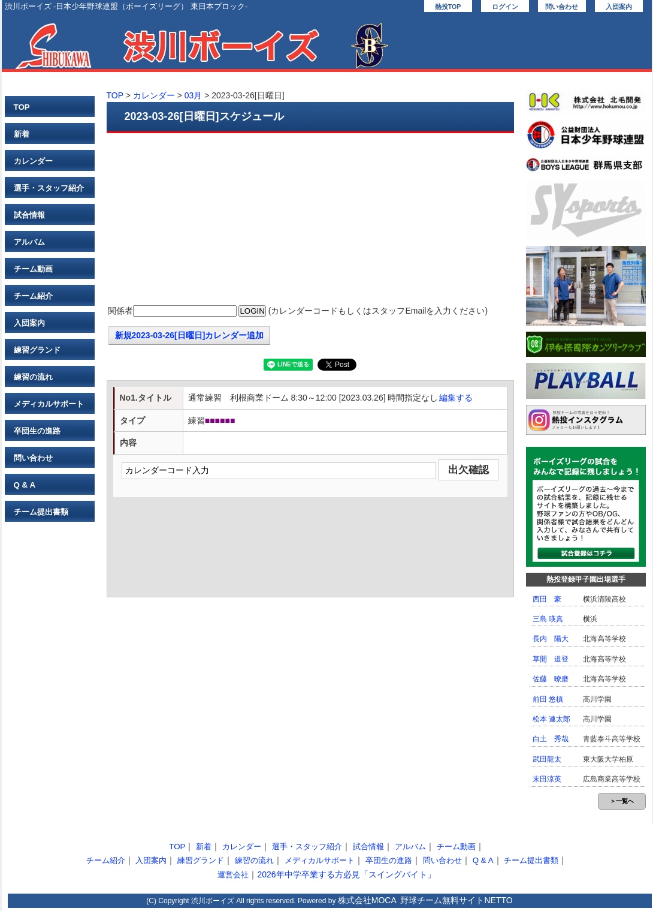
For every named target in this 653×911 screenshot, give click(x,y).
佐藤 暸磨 (551, 679)
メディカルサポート (49, 403)
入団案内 (619, 6)
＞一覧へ (622, 801)
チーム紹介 (33, 295)
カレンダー (33, 161)
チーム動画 (33, 268)
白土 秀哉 (551, 739)
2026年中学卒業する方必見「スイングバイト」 (346, 874)
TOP (22, 107)
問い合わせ (561, 6)
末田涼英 (547, 779)
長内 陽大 (551, 639)
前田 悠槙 (548, 699)
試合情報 (29, 215)
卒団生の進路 (37, 430)
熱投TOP (448, 6)
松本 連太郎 (551, 719)
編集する (456, 397)
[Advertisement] (310, 220)
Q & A (25, 484)
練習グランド (37, 349)
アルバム (29, 241)
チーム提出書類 (41, 511)
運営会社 (233, 874)
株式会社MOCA (367, 900)
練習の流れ (33, 376)
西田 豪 (547, 599)
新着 (21, 134)
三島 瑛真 (548, 619)
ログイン (505, 6)
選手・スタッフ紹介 (49, 188)
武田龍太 (547, 759)
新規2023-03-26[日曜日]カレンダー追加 (189, 335)
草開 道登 (551, 659)
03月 (193, 95)
